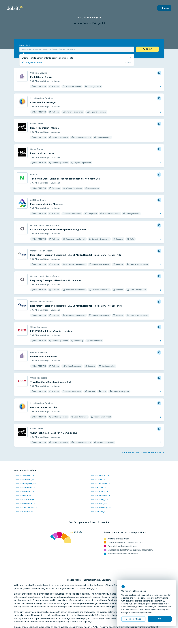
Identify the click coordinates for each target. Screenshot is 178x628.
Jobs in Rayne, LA (98, 487)
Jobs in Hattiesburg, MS (101, 507)
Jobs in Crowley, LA (99, 491)
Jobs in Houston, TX (24, 511)
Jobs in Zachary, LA (99, 499)
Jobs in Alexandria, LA (25, 503)
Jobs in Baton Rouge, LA (26, 499)
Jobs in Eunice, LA (23, 495)
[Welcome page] (15, 8)
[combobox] (76, 49)
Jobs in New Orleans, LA (26, 507)
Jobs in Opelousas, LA (25, 487)
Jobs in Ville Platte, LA (100, 495)
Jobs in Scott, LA (97, 479)
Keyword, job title (25, 45)
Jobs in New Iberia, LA (100, 483)
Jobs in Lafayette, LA (24, 475)
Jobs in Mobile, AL (98, 511)
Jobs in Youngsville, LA (25, 483)
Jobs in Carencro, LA (99, 475)
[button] (147, 49)
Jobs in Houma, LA (98, 503)
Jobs (78, 17)
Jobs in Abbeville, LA (24, 491)
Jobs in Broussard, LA (25, 479)
